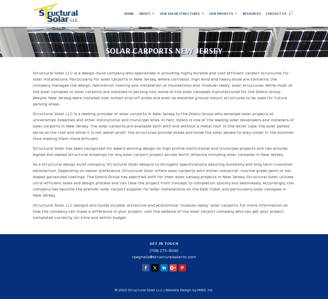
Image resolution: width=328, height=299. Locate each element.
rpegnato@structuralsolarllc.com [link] (164, 257)
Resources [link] (252, 13)
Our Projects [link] (221, 13)
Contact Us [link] (276, 13)
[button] (145, 267)
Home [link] (129, 13)
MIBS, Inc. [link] (205, 290)
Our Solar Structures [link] (180, 13)
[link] (57, 13)
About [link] (144, 13)
